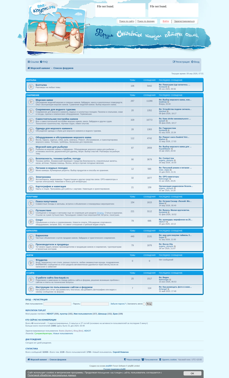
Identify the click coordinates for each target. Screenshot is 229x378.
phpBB (108, 366)
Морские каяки (44, 100)
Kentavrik (163, 87)
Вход (28, 300)
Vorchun (162, 111)
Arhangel (163, 289)
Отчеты (100, 213)
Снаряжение (32, 95)
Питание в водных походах (52, 168)
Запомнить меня (136, 304)
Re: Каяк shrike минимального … (175, 119)
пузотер (63, 314)
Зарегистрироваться (184, 21)
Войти (166, 21)
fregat (161, 237)
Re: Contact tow (166, 158)
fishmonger (164, 179)
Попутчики (32, 197)
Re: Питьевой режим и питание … (175, 168)
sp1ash (162, 121)
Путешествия (43, 210)
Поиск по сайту (126, 21)
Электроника (43, 177)
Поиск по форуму (146, 21)
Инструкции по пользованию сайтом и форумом (64, 287)
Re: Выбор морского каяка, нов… (175, 100)
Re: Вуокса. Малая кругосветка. (174, 210)
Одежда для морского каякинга (54, 128)
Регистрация (40, 300)
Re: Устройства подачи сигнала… (175, 109)
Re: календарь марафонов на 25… (176, 220)
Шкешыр (102, 314)
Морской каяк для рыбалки (52, 147)
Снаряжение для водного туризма (56, 109)
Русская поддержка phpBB (114, 369)
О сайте (30, 273)
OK (192, 373)
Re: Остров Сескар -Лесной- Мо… (175, 201)
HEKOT (162, 222)
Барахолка (31, 231)
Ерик (115, 314)
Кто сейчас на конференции (41, 320)
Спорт (39, 220)
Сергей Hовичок (121, 352)
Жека (161, 203)
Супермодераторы (43, 333)
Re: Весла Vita (166, 244)
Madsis (162, 139)
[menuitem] (44, 61)
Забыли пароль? (118, 304)
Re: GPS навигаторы (169, 177)
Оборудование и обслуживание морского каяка (63, 137)
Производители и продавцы (52, 244)
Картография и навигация (51, 186)
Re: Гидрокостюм (167, 128)
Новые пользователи (63, 333)
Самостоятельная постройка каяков (57, 119)
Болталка (31, 80)
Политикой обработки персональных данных (52, 375)
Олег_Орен (164, 170)
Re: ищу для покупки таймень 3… (175, 235)
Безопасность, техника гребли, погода (58, 158)
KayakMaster (164, 149)
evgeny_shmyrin (166, 160)
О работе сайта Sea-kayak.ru (52, 277)
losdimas (163, 102)
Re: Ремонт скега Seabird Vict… (174, 137)
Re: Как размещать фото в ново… (175, 287)
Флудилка (41, 260)
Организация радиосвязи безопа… (176, 186)
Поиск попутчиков (46, 201)
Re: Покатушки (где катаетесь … (174, 85)
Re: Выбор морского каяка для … (175, 147)
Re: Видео (164, 277)
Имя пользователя (83, 314)
